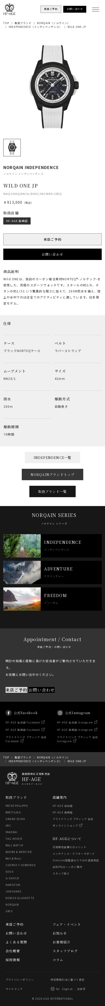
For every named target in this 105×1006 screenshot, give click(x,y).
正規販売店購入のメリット (70, 847)
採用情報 (13, 959)
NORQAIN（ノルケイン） (53, 23)
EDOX (10, 871)
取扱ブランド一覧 (52, 491)
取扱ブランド (23, 23)
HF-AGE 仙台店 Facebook (23, 729)
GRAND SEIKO (15, 819)
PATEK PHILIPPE (17, 806)
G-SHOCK (12, 878)
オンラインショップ (65, 825)
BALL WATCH (14, 845)
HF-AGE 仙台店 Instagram (75, 729)
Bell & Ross (13, 858)
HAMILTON (13, 885)
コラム (58, 959)
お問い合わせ (52, 254)
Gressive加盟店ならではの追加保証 (76, 860)
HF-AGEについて (67, 838)
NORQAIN (12, 904)
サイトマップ (14, 989)
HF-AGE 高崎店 (17, 221)
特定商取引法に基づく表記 (68, 979)
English (67, 989)
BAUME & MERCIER (19, 852)
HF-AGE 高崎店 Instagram (75, 736)
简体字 (81, 989)
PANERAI (11, 832)
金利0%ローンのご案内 (67, 867)
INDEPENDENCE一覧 (53, 457)
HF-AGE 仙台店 (63, 806)
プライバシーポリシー (20, 979)
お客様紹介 (62, 942)
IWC (8, 825)
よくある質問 (16, 942)
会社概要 (13, 950)
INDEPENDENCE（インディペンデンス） (35, 27)
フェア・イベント (67, 924)
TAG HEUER (14, 839)
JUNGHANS (14, 891)
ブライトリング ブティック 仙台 (73, 819)
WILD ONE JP (77, 27)
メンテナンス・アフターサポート (74, 853)
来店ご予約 (52, 239)
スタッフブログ (65, 950)
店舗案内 (60, 797)
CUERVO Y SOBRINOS (21, 865)
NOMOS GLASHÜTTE (20, 898)
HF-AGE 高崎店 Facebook (23, 736)
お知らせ (60, 933)
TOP (6, 23)
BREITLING (13, 812)
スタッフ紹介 (61, 873)
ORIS (9, 911)
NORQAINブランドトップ (53, 474)
